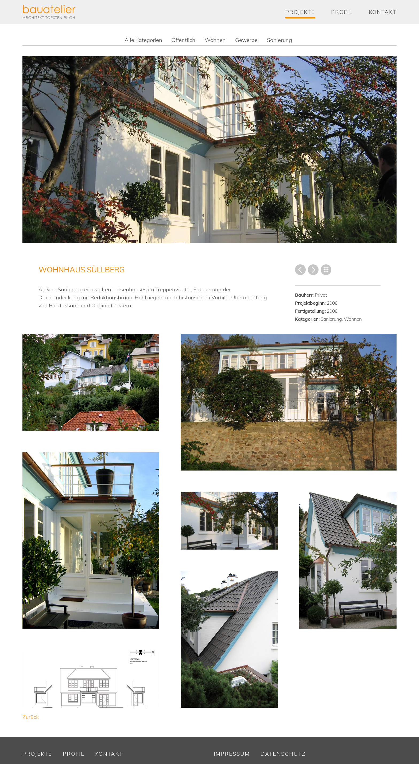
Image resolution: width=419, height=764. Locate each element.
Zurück (300, 269)
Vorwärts (313, 269)
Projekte (300, 12)
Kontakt (383, 12)
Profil (342, 12)
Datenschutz (283, 753)
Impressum (232, 753)
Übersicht (326, 269)
